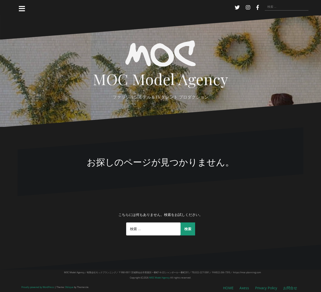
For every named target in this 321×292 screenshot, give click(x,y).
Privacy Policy (266, 287)
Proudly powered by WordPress (37, 287)
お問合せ (290, 287)
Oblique (69, 287)
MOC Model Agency (160, 79)
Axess (244, 287)
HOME (228, 287)
